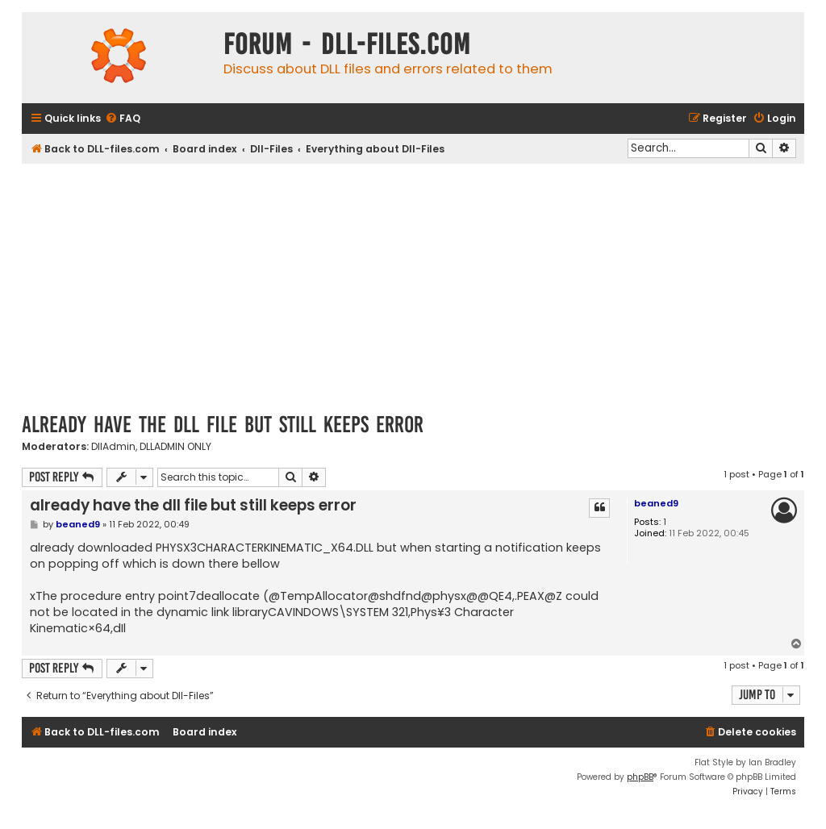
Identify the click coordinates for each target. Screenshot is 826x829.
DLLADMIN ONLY (175, 446)
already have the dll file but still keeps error (222, 424)
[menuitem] (122, 119)
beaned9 (656, 503)
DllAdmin (113, 446)
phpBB (640, 777)
